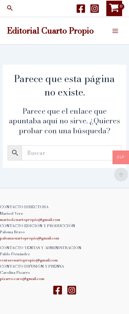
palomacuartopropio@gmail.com (29, 238)
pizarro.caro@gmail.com (22, 278)
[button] (10, 8)
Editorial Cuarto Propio (50, 30)
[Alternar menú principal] (115, 30)
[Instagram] (94, 8)
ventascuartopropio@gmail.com (29, 260)
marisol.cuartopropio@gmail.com (30, 219)
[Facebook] (81, 8)
